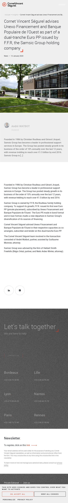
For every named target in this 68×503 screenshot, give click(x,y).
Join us (26, 482)
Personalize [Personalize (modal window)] (9, 500)
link (28, 445)
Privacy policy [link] (25, 500)
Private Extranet (11, 482)
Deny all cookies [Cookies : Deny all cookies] (50, 494)
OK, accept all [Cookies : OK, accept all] (17, 494)
